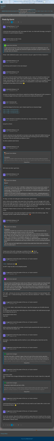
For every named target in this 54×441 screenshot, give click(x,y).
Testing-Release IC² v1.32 (12, 26)
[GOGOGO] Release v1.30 (12, 60)
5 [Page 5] (13, 22)
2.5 (11, 11)
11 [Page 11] (18, 22)
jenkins (33, 9)
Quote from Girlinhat (11, 45)
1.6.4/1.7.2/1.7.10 (32, 11)
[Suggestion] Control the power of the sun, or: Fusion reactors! (21, 259)
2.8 (19, 11)
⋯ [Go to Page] (15, 22)
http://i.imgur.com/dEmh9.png (10, 112)
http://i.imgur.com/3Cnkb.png (10, 109)
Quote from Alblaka (11, 153)
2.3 (9, 11)
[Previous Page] (3, 22)
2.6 (14, 11)
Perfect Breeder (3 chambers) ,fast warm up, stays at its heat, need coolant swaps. (26, 118)
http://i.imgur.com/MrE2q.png (10, 111)
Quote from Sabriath (11, 279)
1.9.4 (41, 11)
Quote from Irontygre (11, 354)
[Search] (44, 1)
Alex (5, 264)
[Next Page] (21, 22)
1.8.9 (38, 11)
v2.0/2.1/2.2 (5, 11)
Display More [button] (27, 162)
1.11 (48, 11)
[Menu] (52, 1)
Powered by (27, 438)
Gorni (7, 27)
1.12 (51, 11)
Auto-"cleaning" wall (11, 102)
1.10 (45, 11)
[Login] (48, 2)
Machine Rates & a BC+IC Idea (13, 39)
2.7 (16, 11)
